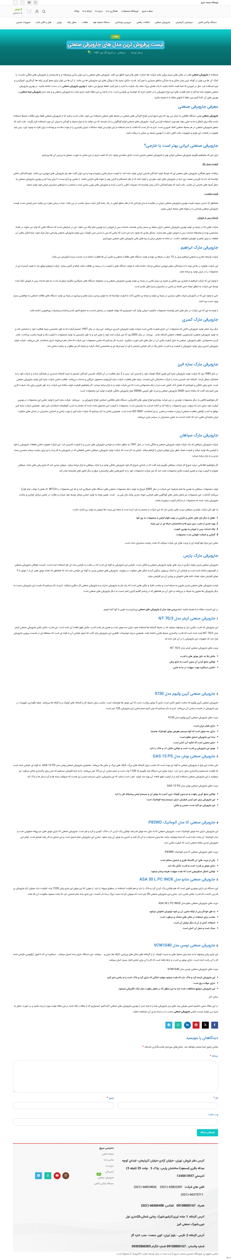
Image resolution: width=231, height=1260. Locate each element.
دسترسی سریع (106, 1148)
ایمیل (110, 1098)
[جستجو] (43, 11)
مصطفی (121, 53)
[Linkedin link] (187, 1025)
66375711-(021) (192, 1194)
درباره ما (110, 1166)
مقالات (115, 36)
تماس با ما (109, 1160)
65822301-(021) (171, 1187)
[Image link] (52, 1157)
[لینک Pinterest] (196, 1025)
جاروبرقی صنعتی (105, 1177)
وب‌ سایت (213, 1115)
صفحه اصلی (108, 1154)
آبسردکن (109, 1172)
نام (216, 1098)
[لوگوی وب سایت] (199, 11)
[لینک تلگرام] (15, 2)
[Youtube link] (29, 2)
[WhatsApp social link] (22, 2)
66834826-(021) (145, 1187)
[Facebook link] (214, 1025)
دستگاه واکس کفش (104, 1184)
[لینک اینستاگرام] (35, 2)
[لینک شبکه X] (205, 1025)
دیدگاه (214, 1056)
